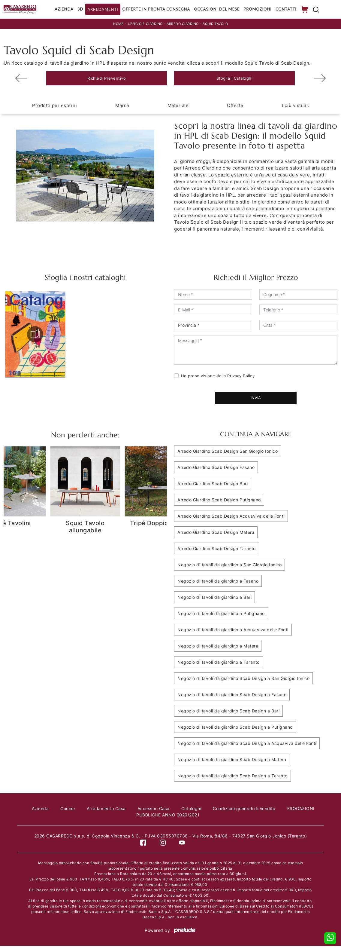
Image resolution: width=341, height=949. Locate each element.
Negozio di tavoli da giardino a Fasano (217, 583)
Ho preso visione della (218, 378)
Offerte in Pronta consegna (153, 10)
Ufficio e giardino (142, 25)
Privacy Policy (241, 378)
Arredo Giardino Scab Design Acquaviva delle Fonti (231, 519)
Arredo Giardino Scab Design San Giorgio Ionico (227, 454)
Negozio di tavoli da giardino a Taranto (218, 665)
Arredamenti (98, 10)
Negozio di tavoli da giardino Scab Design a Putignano (235, 730)
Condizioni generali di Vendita (248, 811)
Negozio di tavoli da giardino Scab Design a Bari (228, 713)
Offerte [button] (235, 108)
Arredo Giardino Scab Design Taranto (216, 551)
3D (75, 10)
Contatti (286, 10)
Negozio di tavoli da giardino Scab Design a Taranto (232, 778)
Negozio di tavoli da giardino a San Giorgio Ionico (229, 567)
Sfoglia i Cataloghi (234, 80)
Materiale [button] (178, 108)
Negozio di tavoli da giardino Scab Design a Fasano (231, 697)
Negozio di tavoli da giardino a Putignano (221, 616)
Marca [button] (122, 108)
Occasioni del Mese (215, 10)
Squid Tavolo (219, 25)
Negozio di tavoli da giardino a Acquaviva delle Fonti (232, 632)
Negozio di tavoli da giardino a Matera (217, 648)
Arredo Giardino (183, 25)
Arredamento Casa (105, 811)
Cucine (65, 811)
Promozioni (257, 10)
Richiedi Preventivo (106, 80)
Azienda (58, 10)
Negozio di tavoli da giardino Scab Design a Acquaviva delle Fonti (246, 746)
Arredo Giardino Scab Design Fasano (216, 470)
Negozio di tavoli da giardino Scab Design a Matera (231, 762)
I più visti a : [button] (295, 108)
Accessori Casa (154, 811)
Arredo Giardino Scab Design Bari (212, 486)
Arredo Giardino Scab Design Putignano (219, 502)
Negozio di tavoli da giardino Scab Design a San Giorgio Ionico (243, 681)
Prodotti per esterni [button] (54, 108)
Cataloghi (193, 811)
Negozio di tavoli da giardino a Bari (214, 600)
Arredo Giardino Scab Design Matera (215, 535)
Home (113, 25)
